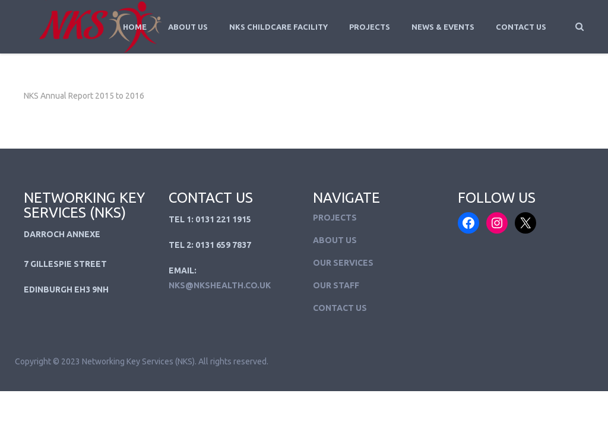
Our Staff (336, 285)
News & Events (442, 27)
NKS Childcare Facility (278, 27)
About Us (188, 27)
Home (135, 27)
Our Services (343, 263)
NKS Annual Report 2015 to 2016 (84, 95)
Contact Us (521, 27)
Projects (369, 27)
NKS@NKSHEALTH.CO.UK (220, 285)
